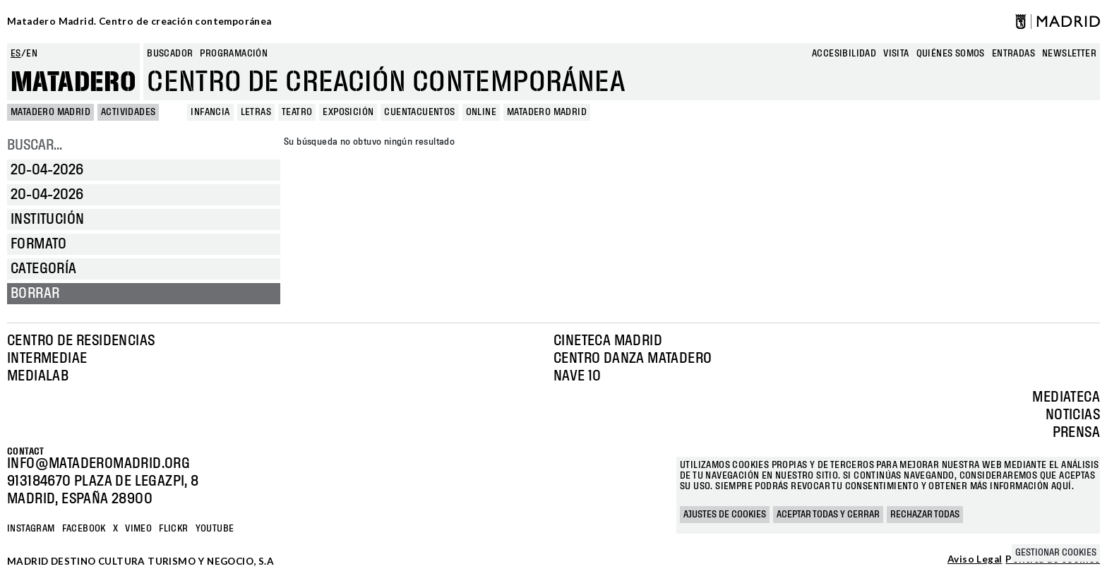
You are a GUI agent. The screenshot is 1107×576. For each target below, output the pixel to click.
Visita (896, 54)
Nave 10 (578, 376)
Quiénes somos (950, 54)
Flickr (173, 529)
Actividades (128, 112)
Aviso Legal (974, 560)
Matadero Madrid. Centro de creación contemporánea (139, 21)
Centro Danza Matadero (633, 359)
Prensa (1076, 433)
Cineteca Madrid (608, 341)
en (31, 54)
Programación (234, 54)
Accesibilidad (844, 54)
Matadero (73, 82)
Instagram (31, 529)
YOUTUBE (215, 529)
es (16, 54)
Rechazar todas (924, 515)
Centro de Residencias (81, 341)
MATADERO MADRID (50, 112)
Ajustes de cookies (724, 515)
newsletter (1069, 54)
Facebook (84, 529)
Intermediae (47, 359)
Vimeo (138, 529)
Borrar (35, 294)
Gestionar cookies (1055, 553)
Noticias (1073, 415)
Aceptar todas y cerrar (828, 515)
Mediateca (1066, 397)
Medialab (37, 376)
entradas (1013, 54)
